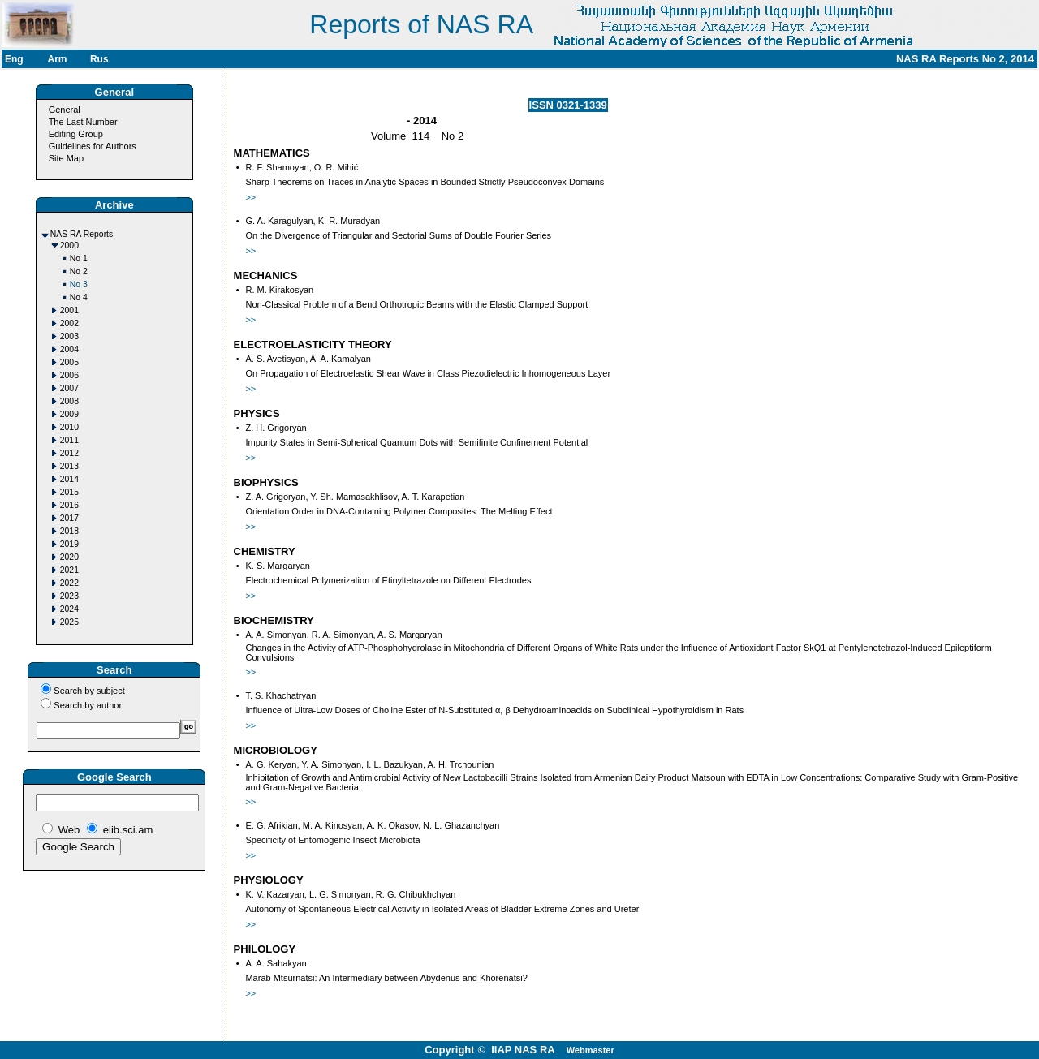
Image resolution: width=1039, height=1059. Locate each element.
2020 (69, 557)
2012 (69, 453)
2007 (69, 388)
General (64, 109)
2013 (69, 466)
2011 (69, 440)
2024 (69, 609)
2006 (69, 375)
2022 (69, 583)
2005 (69, 362)
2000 (69, 245)
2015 (69, 492)
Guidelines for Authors (92, 146)
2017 (69, 518)
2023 (69, 596)
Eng (14, 59)
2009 (69, 414)
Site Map (66, 158)
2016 (69, 505)
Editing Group (76, 134)
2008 (69, 401)
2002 (69, 323)
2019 (69, 544)
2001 (69, 310)
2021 (69, 570)
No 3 (79, 284)
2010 (69, 427)
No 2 (79, 271)
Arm (57, 59)
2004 (69, 349)
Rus (99, 59)
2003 (69, 336)
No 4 (79, 297)
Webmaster (590, 1050)
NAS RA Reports (81, 234)
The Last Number (83, 122)
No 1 (79, 258)
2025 (69, 622)
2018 (69, 531)
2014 (69, 479)
